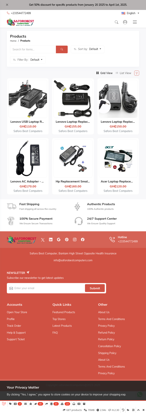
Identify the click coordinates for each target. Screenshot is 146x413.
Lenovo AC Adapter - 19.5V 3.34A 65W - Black (44, 181)
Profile (11, 319)
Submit (95, 288)
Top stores (59, 319)
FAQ (55, 332)
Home (13, 40)
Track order (14, 325)
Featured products (63, 312)
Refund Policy (106, 332)
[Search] (62, 49)
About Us (104, 312)
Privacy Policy (106, 325)
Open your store (17, 312)
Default (94, 49)
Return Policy (106, 339)
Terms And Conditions (111, 319)
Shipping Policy (107, 353)
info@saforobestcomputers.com (73, 260)
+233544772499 (19, 13)
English (128, 13)
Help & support (16, 332)
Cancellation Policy (109, 346)
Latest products (62, 325)
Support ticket (16, 339)
